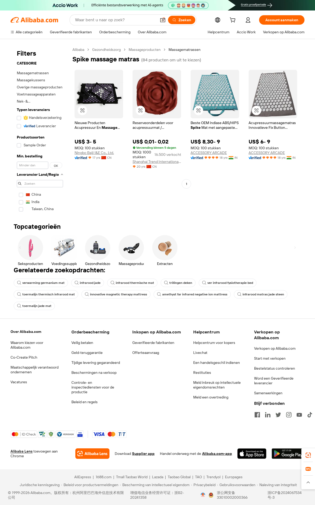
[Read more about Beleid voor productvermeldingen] (89, 484)
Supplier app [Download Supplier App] (143, 453)
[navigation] (40, 131)
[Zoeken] (181, 20)
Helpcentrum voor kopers (214, 343)
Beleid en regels (84, 402)
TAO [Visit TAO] (198, 477)
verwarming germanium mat (41, 283)
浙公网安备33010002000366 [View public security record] (232, 495)
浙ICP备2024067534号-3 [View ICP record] (284, 495)
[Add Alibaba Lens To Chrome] (92, 453)
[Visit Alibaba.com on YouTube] (299, 415)
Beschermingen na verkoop (94, 372)
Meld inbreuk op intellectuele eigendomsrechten (217, 384)
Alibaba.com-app (217, 453)
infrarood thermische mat (132, 283)
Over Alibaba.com (25, 331)
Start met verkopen (270, 358)
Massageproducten (145, 49)
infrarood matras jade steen (260, 294)
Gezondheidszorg (106, 49)
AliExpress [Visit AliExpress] (82, 477)
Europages (234, 477)
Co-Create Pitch (23, 357)
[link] (308, 455)
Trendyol (213, 477)
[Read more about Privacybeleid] (203, 484)
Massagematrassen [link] (185, 49)
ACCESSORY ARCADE (209, 153)
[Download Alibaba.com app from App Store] (251, 453)
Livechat (200, 352)
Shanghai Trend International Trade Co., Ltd (157, 162)
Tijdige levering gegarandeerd (95, 362)
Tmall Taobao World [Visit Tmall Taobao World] (132, 477)
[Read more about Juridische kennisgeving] (39, 484)
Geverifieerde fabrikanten (153, 343)
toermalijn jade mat (34, 306)
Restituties (202, 372)
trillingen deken (178, 283)
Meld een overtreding (210, 397)
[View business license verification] (203, 495)
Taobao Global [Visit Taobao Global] (179, 477)
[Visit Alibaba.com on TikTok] (310, 415)
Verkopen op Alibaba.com (275, 348)
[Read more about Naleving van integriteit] (277, 484)
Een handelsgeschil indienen (216, 362)
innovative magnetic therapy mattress (116, 294)
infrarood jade (88, 283)
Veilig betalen (82, 343)
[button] (163, 20)
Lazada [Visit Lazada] (157, 477)
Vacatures (18, 382)
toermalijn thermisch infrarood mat (46, 294)
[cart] (234, 21)
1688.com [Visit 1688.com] (104, 477)
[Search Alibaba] (115, 20)
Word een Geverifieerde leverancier (273, 380)
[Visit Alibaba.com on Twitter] (278, 415)
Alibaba (78, 49)
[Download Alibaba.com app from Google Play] (288, 453)
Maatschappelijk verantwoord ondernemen (34, 369)
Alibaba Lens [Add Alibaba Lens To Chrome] (21, 451)
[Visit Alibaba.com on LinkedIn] (268, 415)
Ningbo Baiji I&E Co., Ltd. (94, 153)
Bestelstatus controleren (274, 368)
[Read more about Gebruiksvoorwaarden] (236, 484)
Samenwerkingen (268, 393)
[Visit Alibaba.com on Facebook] (257, 415)
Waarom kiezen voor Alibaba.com (26, 345)
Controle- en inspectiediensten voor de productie (92, 387)
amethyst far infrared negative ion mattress (192, 294)
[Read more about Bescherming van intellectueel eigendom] (155, 484)
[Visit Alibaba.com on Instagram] (289, 415)
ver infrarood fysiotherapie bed (227, 283)
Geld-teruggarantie (87, 352)
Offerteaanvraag (145, 352)
